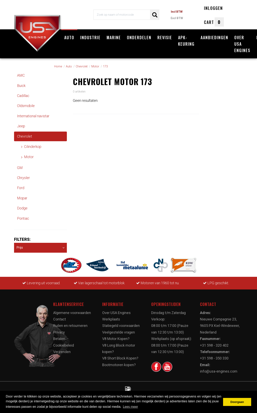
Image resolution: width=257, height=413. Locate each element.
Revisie (164, 37)
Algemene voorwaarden (72, 313)
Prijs (40, 247)
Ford (20, 188)
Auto (69, 37)
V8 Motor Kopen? (116, 339)
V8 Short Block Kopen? (120, 358)
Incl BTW (177, 11)
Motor (29, 157)
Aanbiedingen (214, 37)
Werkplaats (111, 319)
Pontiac (23, 218)
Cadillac (23, 96)
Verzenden (62, 352)
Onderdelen (139, 37)
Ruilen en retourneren (70, 325)
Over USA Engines (242, 43)
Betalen (59, 339)
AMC (21, 75)
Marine (114, 37)
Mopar (22, 198)
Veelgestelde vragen (118, 332)
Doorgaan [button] (237, 402)
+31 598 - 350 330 (214, 358)
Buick (21, 85)
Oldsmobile (26, 106)
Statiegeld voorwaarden (121, 325)
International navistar (33, 116)
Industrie (90, 37)
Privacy (59, 332)
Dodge (22, 208)
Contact (59, 319)
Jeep (21, 126)
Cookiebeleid (63, 345)
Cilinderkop (32, 146)
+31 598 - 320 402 (214, 345)
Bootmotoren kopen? (119, 365)
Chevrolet (24, 136)
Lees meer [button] (130, 406)
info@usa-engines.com (218, 371)
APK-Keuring (186, 40)
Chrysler (23, 178)
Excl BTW (177, 18)
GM (20, 168)
